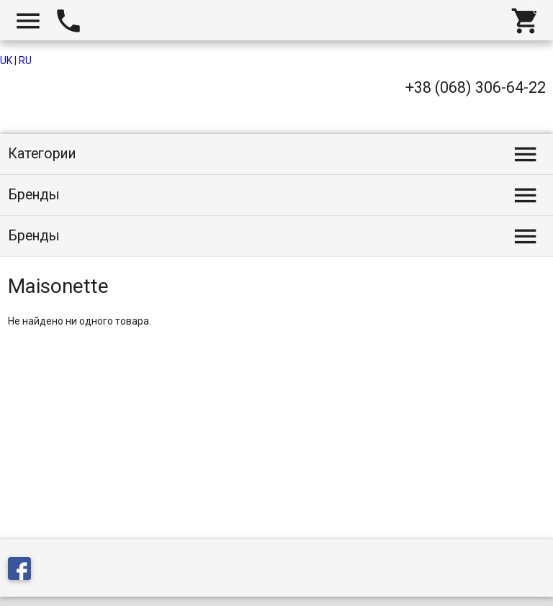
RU (25, 60)
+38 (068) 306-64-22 (475, 87)
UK (6, 60)
